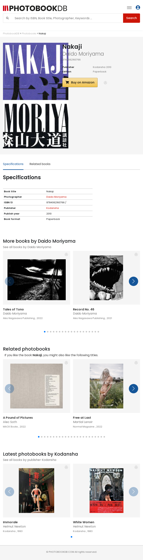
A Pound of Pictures (18, 418)
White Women (83, 522)
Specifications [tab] (13, 164)
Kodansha (99, 67)
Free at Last (82, 418)
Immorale (10, 522)
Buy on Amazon (80, 82)
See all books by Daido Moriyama (27, 247)
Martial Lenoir (83, 422)
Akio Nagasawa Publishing (19, 318)
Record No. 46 (83, 309)
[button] (105, 82)
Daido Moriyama (56, 196)
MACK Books (10, 426)
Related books (39, 164)
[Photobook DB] (44, 8)
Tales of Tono (13, 309)
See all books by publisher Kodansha (29, 460)
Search (131, 18)
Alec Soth (10, 422)
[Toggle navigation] (129, 7)
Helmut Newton (14, 526)
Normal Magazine (83, 426)
